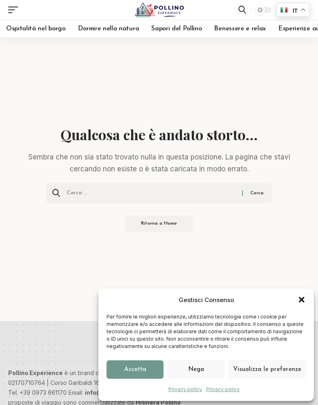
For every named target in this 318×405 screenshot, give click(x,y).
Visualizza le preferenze (267, 369)
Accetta (135, 369)
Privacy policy (185, 389)
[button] (302, 300)
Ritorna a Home (159, 223)
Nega (196, 369)
